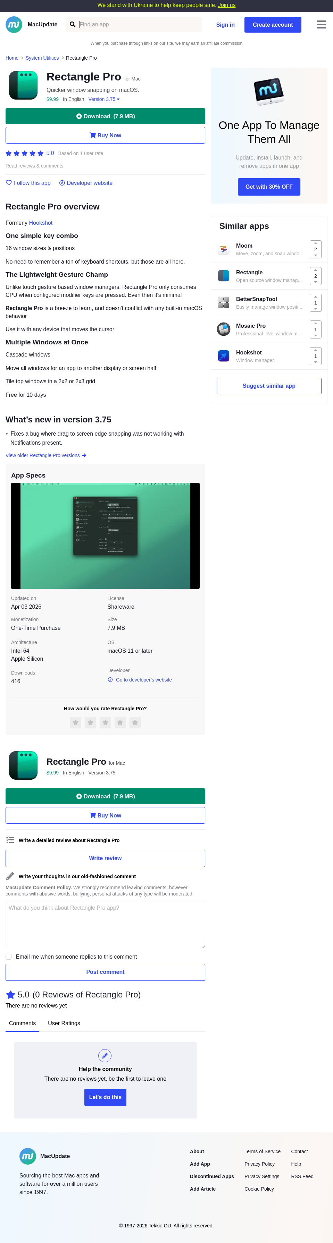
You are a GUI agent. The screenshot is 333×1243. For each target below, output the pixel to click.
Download (105, 116)
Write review (105, 858)
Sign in (225, 24)
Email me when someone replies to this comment (76, 957)
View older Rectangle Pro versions (46, 455)
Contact (299, 1151)
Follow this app (28, 183)
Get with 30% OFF (269, 186)
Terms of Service (262, 1151)
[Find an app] (72, 24)
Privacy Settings (261, 1176)
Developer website (86, 183)
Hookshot (41, 222)
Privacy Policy (259, 1164)
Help (296, 1164)
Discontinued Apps (212, 1176)
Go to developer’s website (140, 680)
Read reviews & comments (35, 166)
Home (12, 58)
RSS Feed (302, 1176)
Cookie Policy (259, 1189)
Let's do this (105, 1097)
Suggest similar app (269, 385)
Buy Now (105, 135)
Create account (273, 24)
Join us (227, 5)
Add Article (203, 1189)
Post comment (105, 972)
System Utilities (42, 58)
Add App (200, 1164)
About (197, 1151)
